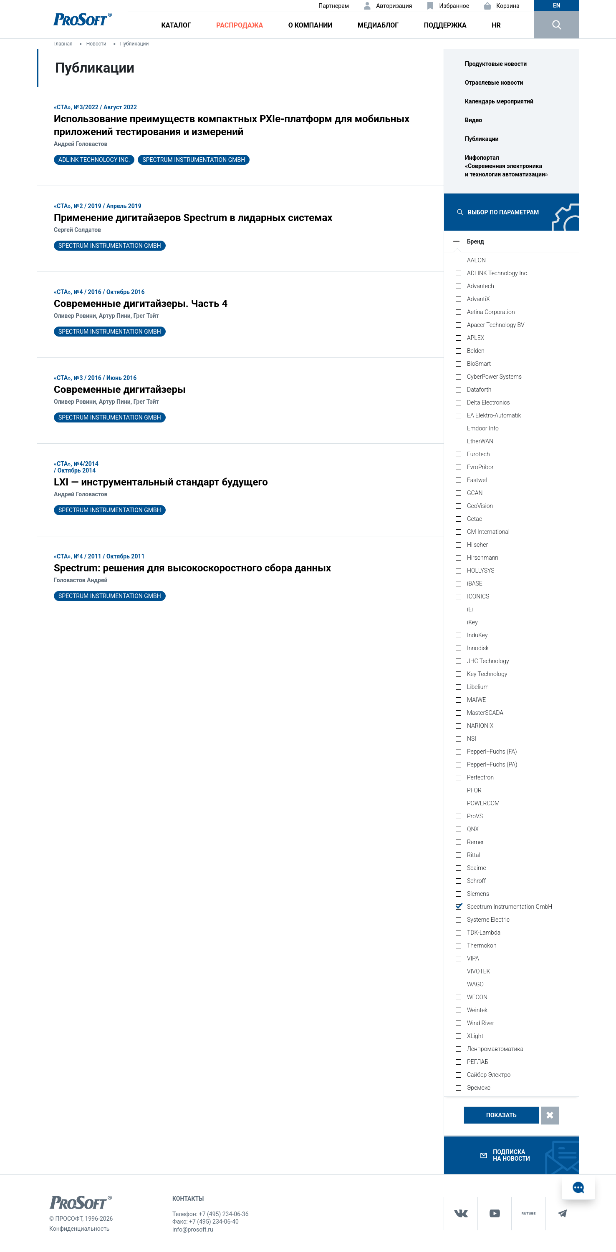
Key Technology (487, 674)
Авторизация (394, 6)
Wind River (480, 1023)
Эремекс (478, 1087)
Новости (96, 44)
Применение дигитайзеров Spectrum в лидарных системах (193, 218)
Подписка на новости (511, 1155)
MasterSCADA (485, 712)
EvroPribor (480, 467)
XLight (475, 1036)
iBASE (474, 583)
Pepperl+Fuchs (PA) (492, 764)
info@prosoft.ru (192, 1229)
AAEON (476, 260)
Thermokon (482, 945)
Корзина (508, 6)
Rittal (473, 855)
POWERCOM (483, 803)
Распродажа (239, 25)
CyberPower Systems (494, 376)
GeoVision (480, 506)
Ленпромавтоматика (495, 1049)
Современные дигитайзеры (120, 389)
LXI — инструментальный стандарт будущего (161, 482)
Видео (473, 120)
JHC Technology (488, 661)
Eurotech (478, 454)
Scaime (476, 868)
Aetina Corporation (491, 312)
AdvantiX (478, 299)
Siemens (478, 893)
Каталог (176, 25)
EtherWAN (480, 441)
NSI (471, 738)
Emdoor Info (483, 428)
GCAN (474, 493)
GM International (488, 531)
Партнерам (333, 6)
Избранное (454, 6)
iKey (472, 622)
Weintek (477, 1010)
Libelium (478, 687)
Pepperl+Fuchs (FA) (492, 751)
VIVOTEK (478, 971)
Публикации (134, 44)
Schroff (476, 880)
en (556, 5)
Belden (476, 350)
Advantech (480, 286)
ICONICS (478, 596)
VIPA (473, 958)
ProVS (475, 816)
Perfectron (480, 777)
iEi (470, 609)
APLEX (475, 337)
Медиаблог (378, 25)
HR (496, 25)
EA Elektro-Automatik (494, 415)
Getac (474, 518)
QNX (473, 829)
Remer (475, 842)
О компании (310, 25)
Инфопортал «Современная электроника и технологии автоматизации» (506, 166)
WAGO (475, 984)
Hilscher (477, 544)
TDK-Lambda (483, 932)
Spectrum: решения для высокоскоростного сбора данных (192, 568)
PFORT (476, 790)
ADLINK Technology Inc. (94, 159)
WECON (477, 997)
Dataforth (479, 389)
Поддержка (445, 25)
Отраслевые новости (494, 82)
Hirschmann (482, 557)
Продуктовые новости (496, 63)
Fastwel (477, 480)
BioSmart (479, 363)
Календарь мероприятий (499, 101)
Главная (63, 44)
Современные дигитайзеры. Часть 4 (140, 303)
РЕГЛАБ (477, 1061)
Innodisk (478, 648)
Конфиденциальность (79, 1228)
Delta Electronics (488, 402)
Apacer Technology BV (496, 325)
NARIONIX (480, 725)
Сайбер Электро (488, 1074)
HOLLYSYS (481, 570)
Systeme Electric (488, 919)
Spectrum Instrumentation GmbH (193, 159)
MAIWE (476, 699)
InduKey (477, 635)
